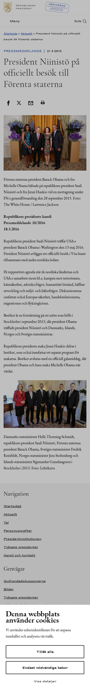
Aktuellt (26, 33)
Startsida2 (12, 506)
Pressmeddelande (23, 51)
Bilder (9, 589)
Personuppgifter (18, 531)
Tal (6, 522)
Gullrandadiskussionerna (25, 581)
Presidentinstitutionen (22, 539)
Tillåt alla (45, 652)
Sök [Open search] (77, 21)
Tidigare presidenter (21, 547)
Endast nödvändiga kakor (45, 667)
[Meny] (13, 21)
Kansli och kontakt (19, 555)
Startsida (10, 33)
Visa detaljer (45, 681)
